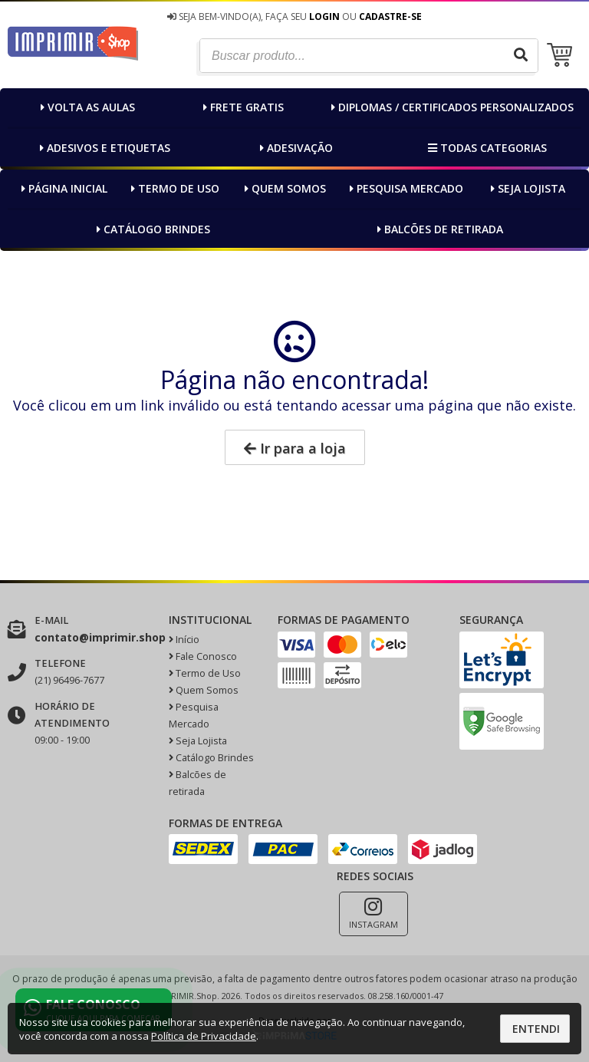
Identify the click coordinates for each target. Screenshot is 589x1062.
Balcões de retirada (438, 229)
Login (324, 16)
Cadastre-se (390, 16)
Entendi (536, 1028)
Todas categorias (485, 147)
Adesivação (294, 147)
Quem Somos (283, 188)
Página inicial (62, 188)
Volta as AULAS (86, 107)
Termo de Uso (173, 188)
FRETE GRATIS (241, 107)
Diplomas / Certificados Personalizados (450, 107)
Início (184, 639)
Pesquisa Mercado (404, 188)
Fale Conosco (203, 656)
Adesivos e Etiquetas (103, 147)
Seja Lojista (526, 188)
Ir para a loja (295, 448)
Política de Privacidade (203, 1036)
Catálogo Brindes (151, 229)
